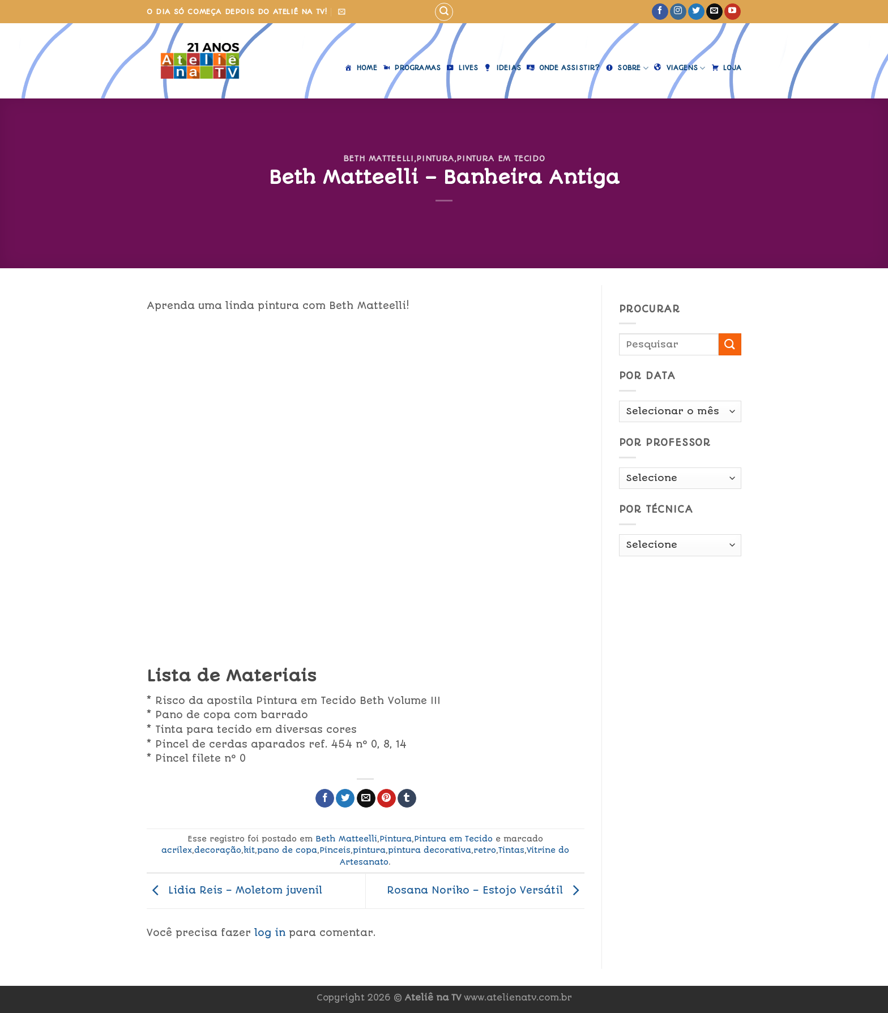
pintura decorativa (429, 850)
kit (249, 850)
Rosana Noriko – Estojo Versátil (485, 890)
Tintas (511, 850)
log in (269, 932)
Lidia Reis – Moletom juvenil (234, 890)
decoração (217, 850)
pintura (369, 850)
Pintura (435, 158)
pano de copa (287, 850)
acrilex (176, 850)
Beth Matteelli (378, 158)
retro (484, 850)
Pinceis (335, 850)
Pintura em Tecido (500, 158)
